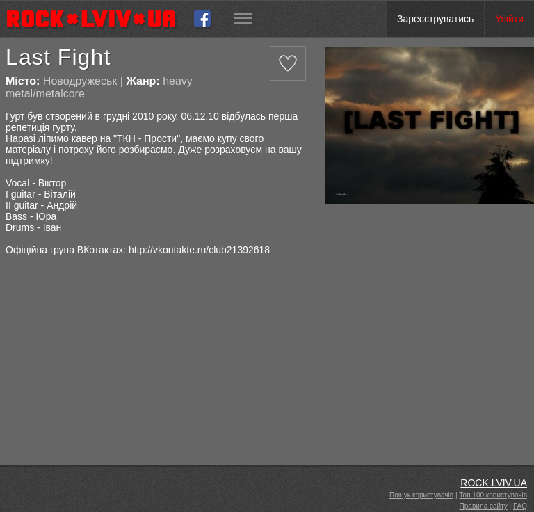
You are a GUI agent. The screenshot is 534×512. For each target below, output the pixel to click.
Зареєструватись (435, 18)
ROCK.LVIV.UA (493, 482)
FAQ (520, 506)
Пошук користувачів (421, 495)
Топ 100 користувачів (493, 495)
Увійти (509, 18)
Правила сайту (484, 506)
